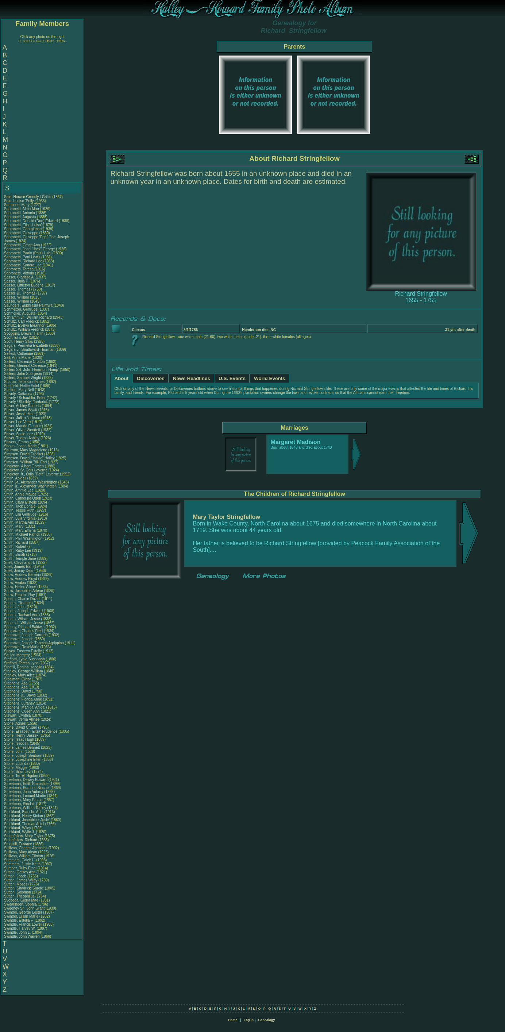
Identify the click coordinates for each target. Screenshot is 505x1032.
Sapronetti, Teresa (19, 269)
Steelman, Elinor (18, 679)
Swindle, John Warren (21, 936)
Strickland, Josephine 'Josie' (27, 820)
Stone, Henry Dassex (21, 735)
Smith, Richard (16, 542)
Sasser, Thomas (17, 289)
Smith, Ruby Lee (17, 551)
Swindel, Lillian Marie (21, 916)
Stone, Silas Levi (17, 772)
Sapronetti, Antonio (20, 213)
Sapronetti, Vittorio (19, 273)
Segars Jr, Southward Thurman (29, 350)
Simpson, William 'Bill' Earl (25, 462)
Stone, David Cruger (20, 727)
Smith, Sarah (15, 555)
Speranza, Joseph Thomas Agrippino (34, 643)
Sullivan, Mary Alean (20, 852)
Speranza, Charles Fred (23, 631)
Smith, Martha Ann (19, 522)
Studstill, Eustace (18, 844)
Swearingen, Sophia (21, 904)
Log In (249, 1020)
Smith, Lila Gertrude (20, 514)
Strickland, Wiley (18, 828)
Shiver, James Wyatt (20, 410)
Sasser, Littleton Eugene (23, 285)
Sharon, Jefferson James (24, 382)
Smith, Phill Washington (23, 538)
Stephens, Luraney (20, 703)
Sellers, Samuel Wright (22, 378)
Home (232, 1020)
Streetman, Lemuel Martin (25, 796)
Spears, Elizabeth (19, 603)
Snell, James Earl (18, 567)
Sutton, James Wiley (20, 880)
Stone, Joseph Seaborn (23, 756)
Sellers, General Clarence (25, 366)
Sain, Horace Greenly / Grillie (27, 197)
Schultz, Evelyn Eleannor (24, 325)
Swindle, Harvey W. (20, 928)
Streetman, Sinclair (20, 804)
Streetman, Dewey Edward (25, 780)
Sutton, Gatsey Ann (19, 872)
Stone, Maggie (16, 768)
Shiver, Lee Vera (17, 422)
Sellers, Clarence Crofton (24, 362)
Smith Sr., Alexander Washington (30, 482)
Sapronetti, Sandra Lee (23, 265)
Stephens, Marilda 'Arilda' (25, 707)
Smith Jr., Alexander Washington (30, 486)
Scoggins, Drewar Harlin (23, 333)
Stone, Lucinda (17, 764)
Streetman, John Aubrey (23, 792)
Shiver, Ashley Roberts (22, 406)
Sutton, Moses (16, 884)
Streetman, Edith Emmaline (26, 784)
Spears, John (15, 607)
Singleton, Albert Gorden (24, 466)
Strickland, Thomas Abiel (24, 824)
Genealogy (266, 1020)
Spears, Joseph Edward (23, 611)
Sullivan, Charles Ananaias (25, 848)
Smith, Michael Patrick (22, 534)
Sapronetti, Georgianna (23, 229)
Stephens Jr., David (20, 695)
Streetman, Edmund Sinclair (27, 788)
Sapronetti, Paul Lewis (22, 257)
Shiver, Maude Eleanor (22, 426)
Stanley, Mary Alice (19, 675)
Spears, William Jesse (22, 619)
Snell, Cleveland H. (19, 563)
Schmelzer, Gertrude (21, 309)
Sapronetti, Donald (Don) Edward (31, 221)
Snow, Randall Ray (19, 595)
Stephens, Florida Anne (23, 699)
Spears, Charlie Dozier (22, 599)
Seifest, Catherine (19, 354)
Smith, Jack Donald (19, 506)
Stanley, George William (23, 671)
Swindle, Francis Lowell (23, 924)
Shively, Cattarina (18, 394)
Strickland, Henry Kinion (23, 816)
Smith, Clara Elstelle (20, 502)
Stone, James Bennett (22, 747)
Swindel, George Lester (23, 912)
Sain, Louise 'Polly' (19, 201)
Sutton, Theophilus (19, 896)
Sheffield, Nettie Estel (21, 386)
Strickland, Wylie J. (19, 832)
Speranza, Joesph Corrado (26, 635)
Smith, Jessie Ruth (19, 510)
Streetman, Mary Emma (23, 800)
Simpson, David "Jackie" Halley (29, 458)
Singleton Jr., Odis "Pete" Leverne (31, 474)
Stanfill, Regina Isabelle (23, 667)
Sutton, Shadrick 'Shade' (24, 888)
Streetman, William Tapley (25, 808)
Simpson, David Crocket (23, 454)
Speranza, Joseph (19, 639)
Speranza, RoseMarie (22, 647)
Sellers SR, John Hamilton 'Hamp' (31, 370)
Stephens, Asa (16, 683)
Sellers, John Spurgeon (23, 374)
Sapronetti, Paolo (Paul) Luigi (27, 253)
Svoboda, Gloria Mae (21, 900)
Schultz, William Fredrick (24, 329)
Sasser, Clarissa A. (19, 277)
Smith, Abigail (15, 478)
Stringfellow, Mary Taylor (23, 836)
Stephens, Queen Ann (22, 711)
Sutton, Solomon (18, 892)
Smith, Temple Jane (20, 559)
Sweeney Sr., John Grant (24, 908)
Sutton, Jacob (15, 876)
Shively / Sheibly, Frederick (26, 402)
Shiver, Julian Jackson (22, 418)
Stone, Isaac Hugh (19, 739)
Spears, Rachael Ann (21, 615)
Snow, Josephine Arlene (23, 591)
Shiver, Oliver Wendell (22, 430)
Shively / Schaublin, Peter (25, 398)
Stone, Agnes (15, 723)
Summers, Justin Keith (22, 864)
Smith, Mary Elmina (20, 530)
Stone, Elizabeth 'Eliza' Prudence (31, 731)
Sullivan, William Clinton (23, 856)
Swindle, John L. (17, 932)
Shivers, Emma (17, 442)
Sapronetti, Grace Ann (22, 245)
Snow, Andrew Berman (22, 575)
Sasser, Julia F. (16, 281)
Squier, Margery (17, 655)
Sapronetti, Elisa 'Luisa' (23, 225)
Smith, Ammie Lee (19, 490)
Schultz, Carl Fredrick (21, 321)
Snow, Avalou (15, 583)
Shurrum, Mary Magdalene (25, 450)
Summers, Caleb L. (19, 860)
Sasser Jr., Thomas (20, 293)
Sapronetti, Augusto (20, 217)
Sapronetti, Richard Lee (23, 261)
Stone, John (14, 752)
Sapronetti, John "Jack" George (29, 249)
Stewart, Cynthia (18, 715)
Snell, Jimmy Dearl (19, 571)
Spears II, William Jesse (23, 623)
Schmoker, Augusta (20, 313)
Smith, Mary (14, 526)
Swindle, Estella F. (19, 920)
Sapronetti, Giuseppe (21, 233)
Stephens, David (18, 691)
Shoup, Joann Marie (20, 446)
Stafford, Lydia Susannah (24, 659)
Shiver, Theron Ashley (21, 438)
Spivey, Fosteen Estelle (23, 651)
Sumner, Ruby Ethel (20, 868)
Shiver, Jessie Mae (19, 414)
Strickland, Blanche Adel (23, 812)
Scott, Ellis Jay (16, 337)
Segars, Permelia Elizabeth (26, 346)
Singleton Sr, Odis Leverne (25, 470)
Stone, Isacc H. (16, 743)
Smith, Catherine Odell (22, 498)
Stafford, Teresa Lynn (21, 663)
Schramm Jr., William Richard (28, 317)
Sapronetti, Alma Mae (21, 209)
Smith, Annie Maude (20, 494)
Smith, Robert (15, 547)
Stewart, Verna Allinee (22, 719)
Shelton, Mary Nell (19, 390)
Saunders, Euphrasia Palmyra (28, 305)
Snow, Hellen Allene (20, 587)
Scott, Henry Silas (18, 341)
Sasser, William (17, 297)
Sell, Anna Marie (17, 358)
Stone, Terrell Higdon (21, 776)
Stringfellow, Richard (21, 840)
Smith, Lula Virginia (19, 518)
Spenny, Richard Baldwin (24, 627)
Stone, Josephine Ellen (22, 760)
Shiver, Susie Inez (18, 434)
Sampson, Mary (17, 205)
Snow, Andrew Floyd (20, 579)
